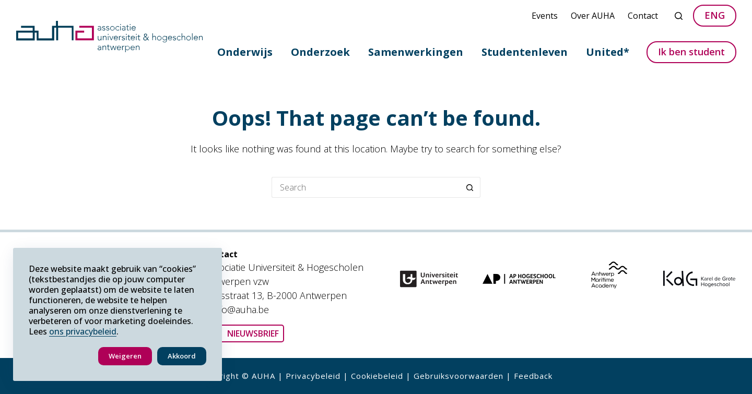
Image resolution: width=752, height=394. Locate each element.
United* (607, 52)
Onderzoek (320, 52)
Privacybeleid (313, 376)
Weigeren (125, 356)
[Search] (679, 16)
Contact (643, 15)
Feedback (533, 376)
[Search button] (470, 187)
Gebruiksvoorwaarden (458, 376)
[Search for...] (366, 187)
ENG (714, 15)
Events (545, 15)
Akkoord (182, 356)
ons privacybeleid (82, 331)
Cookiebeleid (377, 376)
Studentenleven (524, 52)
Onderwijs (245, 52)
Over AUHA (593, 15)
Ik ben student (691, 51)
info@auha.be (240, 309)
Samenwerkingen (415, 52)
